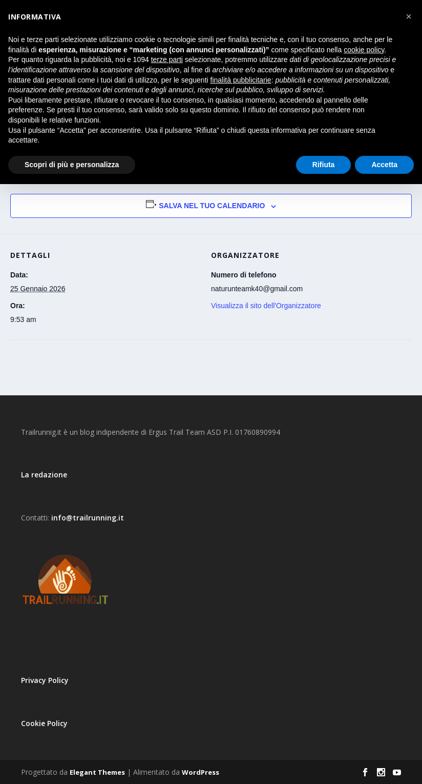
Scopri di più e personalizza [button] (72, 164)
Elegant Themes (97, 772)
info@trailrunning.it (87, 517)
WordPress (200, 772)
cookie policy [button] (364, 50)
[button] (408, 16)
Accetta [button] (384, 164)
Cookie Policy (44, 723)
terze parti (167, 59)
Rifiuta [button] (323, 164)
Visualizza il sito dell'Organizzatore (266, 305)
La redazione (44, 474)
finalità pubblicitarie (240, 80)
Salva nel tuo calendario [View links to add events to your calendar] (212, 206)
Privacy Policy (45, 680)
